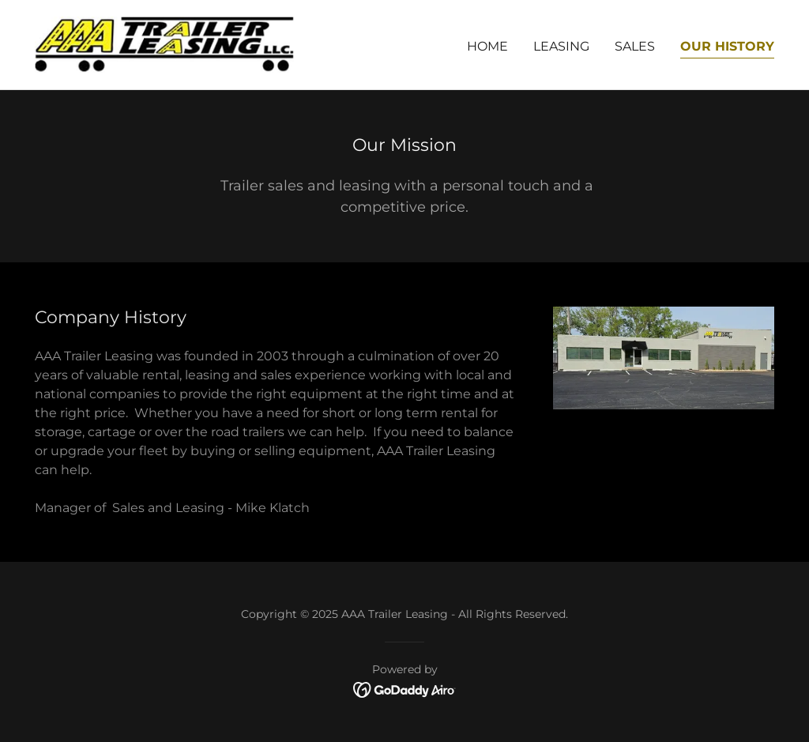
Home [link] (487, 46)
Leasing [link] (561, 46)
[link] (164, 43)
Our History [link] (727, 46)
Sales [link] (635, 46)
